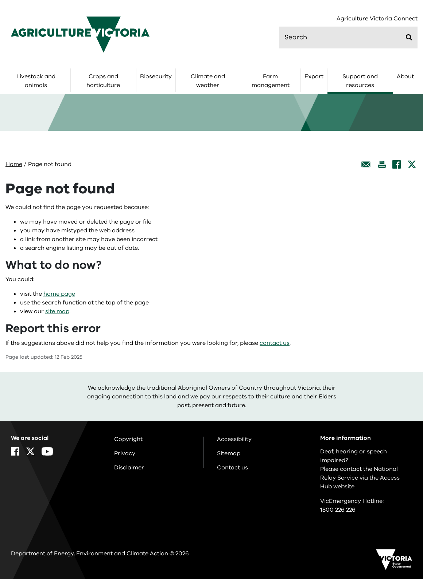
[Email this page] (366, 164)
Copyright (128, 439)
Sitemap (228, 453)
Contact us (232, 468)
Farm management (271, 80)
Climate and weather (208, 80)
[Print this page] (382, 164)
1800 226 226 (338, 510)
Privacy (124, 453)
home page (59, 294)
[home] (80, 34)
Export (313, 76)
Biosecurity (156, 76)
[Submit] (409, 37)
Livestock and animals (35, 80)
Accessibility (234, 439)
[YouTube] (47, 451)
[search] (348, 37)
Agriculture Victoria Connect (377, 18)
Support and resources (360, 80)
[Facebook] (396, 164)
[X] (412, 164)
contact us (275, 343)
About (405, 76)
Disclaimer (129, 468)
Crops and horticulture (103, 80)
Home (13, 164)
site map (57, 311)
